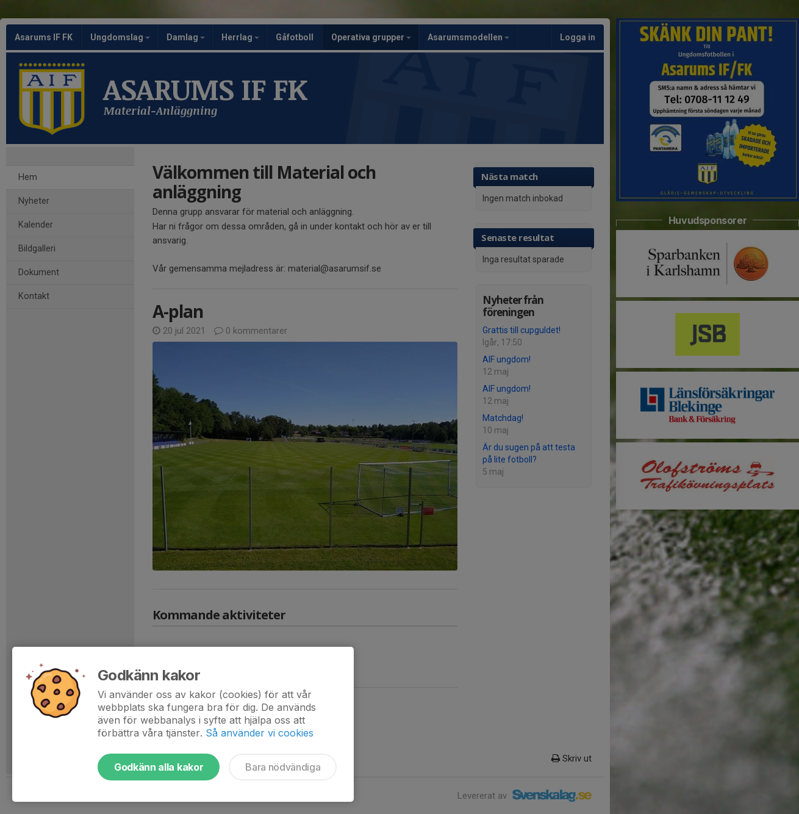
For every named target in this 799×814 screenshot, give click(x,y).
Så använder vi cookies (260, 733)
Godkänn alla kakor (158, 767)
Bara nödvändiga (282, 767)
